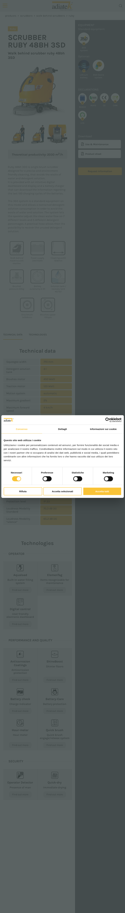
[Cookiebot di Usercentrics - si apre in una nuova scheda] (107, 419)
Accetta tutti (102, 491)
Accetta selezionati (62, 491)
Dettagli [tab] (62, 429)
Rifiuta (23, 491)
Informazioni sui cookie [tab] (103, 429)
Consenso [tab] (21, 429)
